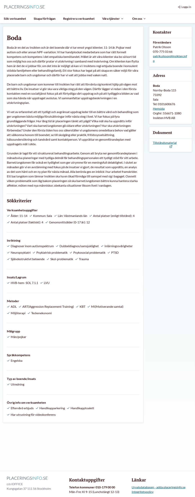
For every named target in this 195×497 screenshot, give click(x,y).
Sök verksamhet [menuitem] (15, 18)
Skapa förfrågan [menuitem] (44, 18)
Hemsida (159, 108)
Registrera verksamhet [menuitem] (79, 18)
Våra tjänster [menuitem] (113, 18)
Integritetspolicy (142, 492)
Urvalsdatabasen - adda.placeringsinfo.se (158, 487)
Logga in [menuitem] (184, 6)
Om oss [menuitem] (139, 18)
